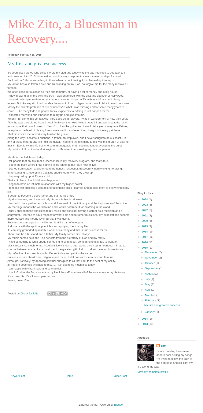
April (148, 289)
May (148, 284)
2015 (145, 247)
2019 (145, 226)
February (151, 300)
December (152, 252)
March (149, 295)
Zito (163, 345)
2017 (145, 236)
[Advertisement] (69, 338)
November (152, 257)
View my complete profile (152, 371)
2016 (145, 242)
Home (69, 375)
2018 (145, 231)
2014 (145, 318)
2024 (145, 199)
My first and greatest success (162, 305)
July (148, 279)
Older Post (120, 375)
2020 (145, 220)
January (150, 311)
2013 (145, 323)
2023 (145, 204)
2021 (145, 215)
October (150, 263)
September (152, 268)
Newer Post (18, 375)
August (149, 273)
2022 (145, 210)
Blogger (118, 404)
